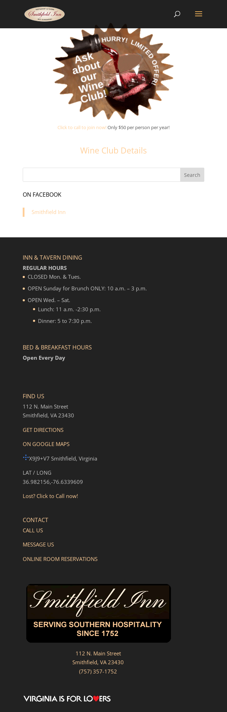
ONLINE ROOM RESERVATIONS (60, 558)
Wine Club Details (113, 150)
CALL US (33, 530)
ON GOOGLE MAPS (46, 443)
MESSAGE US (38, 544)
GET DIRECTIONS (43, 429)
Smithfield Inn (49, 211)
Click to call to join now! (81, 127)
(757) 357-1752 (98, 671)
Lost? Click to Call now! (50, 495)
